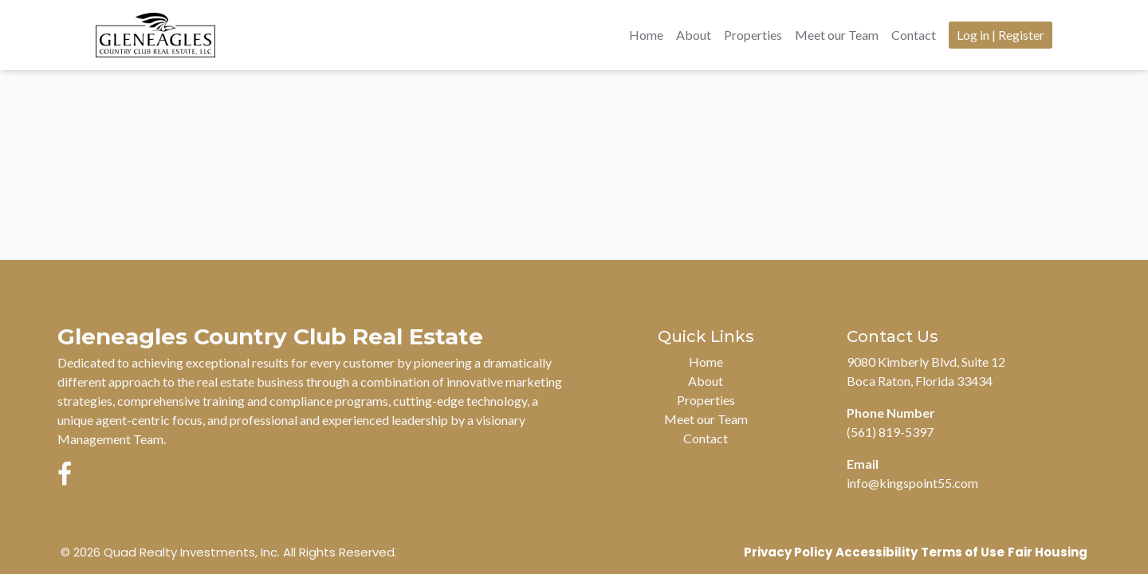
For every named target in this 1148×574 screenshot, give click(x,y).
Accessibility (876, 552)
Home (646, 34)
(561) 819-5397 (890, 431)
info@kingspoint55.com (912, 482)
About (693, 34)
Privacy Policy (788, 552)
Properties (753, 34)
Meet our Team (837, 34)
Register (1021, 34)
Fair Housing (1047, 552)
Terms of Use (963, 552)
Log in (973, 34)
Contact (913, 34)
